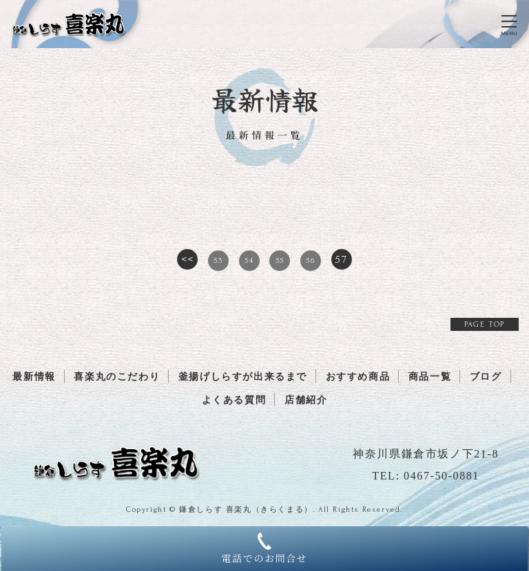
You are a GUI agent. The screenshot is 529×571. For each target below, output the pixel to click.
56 (310, 260)
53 (218, 260)
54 (249, 260)
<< (187, 259)
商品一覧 (429, 376)
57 (341, 259)
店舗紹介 (305, 400)
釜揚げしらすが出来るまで (242, 376)
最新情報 (33, 376)
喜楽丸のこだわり (117, 376)
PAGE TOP (484, 324)
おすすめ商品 (358, 376)
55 (280, 260)
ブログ (486, 376)
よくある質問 (234, 400)
